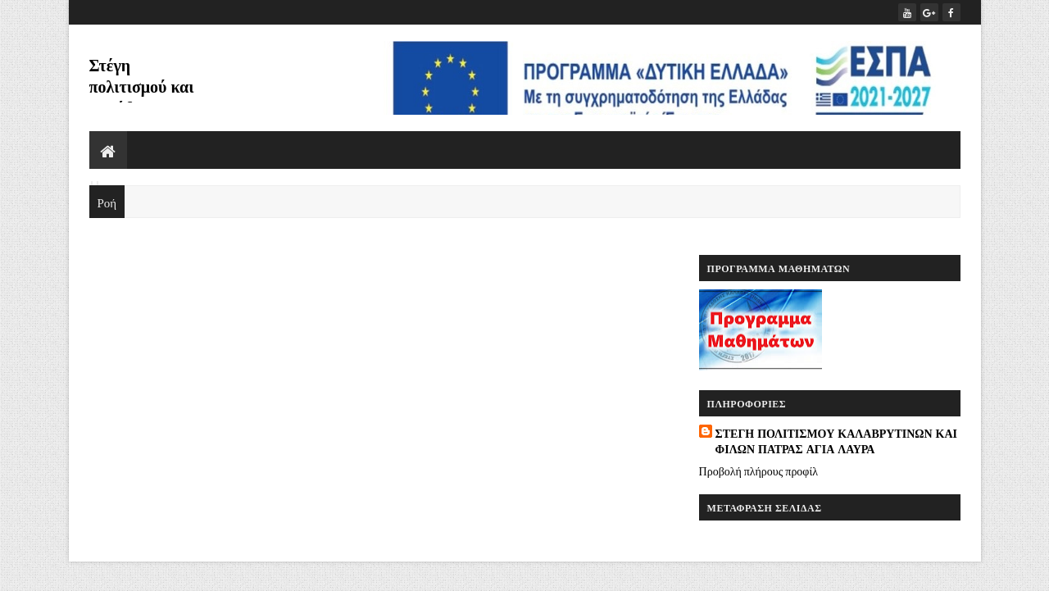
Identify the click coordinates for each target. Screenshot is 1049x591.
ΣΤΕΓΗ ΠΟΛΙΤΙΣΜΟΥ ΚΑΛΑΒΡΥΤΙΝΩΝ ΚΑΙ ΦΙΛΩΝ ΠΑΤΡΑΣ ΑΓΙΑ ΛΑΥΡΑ (836, 441)
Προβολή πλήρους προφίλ (758, 470)
